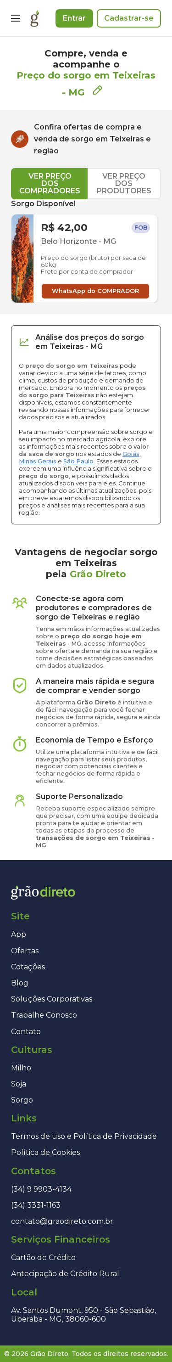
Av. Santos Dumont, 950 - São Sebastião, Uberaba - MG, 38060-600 (83, 1314)
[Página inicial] (35, 18)
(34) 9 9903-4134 (41, 1189)
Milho (21, 1068)
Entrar (74, 18)
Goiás (130, 453)
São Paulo (78, 461)
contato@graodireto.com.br (62, 1221)
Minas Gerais (37, 461)
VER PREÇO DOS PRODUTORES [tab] (124, 183)
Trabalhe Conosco (44, 1015)
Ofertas (25, 950)
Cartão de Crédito (43, 1257)
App (18, 934)
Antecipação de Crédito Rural (65, 1273)
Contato (26, 1031)
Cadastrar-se (129, 18)
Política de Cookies (45, 1152)
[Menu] (15, 18)
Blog (19, 983)
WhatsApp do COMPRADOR (95, 290)
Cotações (28, 966)
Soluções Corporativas (51, 999)
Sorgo (22, 1100)
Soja (18, 1084)
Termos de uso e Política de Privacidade (84, 1136)
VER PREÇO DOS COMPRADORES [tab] (49, 183)
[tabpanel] (86, 251)
